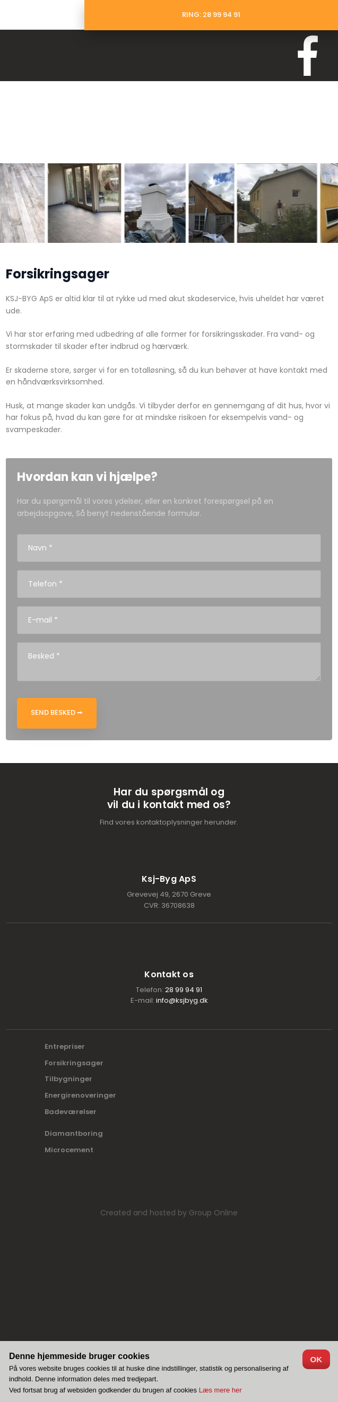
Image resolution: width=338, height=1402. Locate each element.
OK (316, 1359)
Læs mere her (220, 1390)
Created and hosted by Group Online (169, 1212)
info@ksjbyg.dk (182, 1000)
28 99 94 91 (183, 990)
